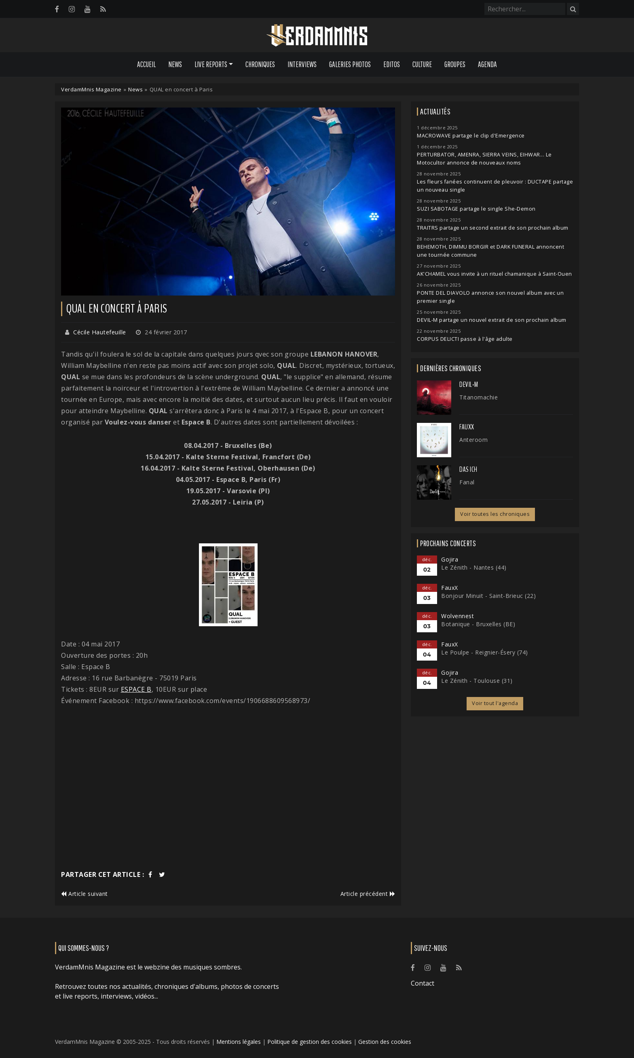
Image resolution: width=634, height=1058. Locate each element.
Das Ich (468, 469)
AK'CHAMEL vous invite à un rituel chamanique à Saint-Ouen (494, 273)
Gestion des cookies (384, 1041)
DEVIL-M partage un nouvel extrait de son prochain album (491, 320)
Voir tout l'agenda (495, 703)
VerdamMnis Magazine (91, 89)
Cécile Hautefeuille (99, 332)
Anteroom (473, 439)
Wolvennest (457, 616)
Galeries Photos (350, 64)
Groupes (454, 64)
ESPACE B (136, 689)
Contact (422, 983)
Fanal (467, 482)
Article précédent (367, 894)
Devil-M (468, 384)
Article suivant (84, 894)
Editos (391, 64)
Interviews (302, 64)
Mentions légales (238, 1041)
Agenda (487, 64)
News (175, 64)
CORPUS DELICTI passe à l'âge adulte (465, 339)
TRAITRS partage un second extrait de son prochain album (492, 227)
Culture (422, 64)
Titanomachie (478, 397)
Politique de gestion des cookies (309, 1041)
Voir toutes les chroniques (495, 514)
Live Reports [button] (210, 64)
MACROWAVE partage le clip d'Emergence (471, 135)
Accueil (146, 64)
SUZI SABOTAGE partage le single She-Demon (476, 208)
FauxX (466, 427)
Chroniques (260, 64)
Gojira (449, 559)
